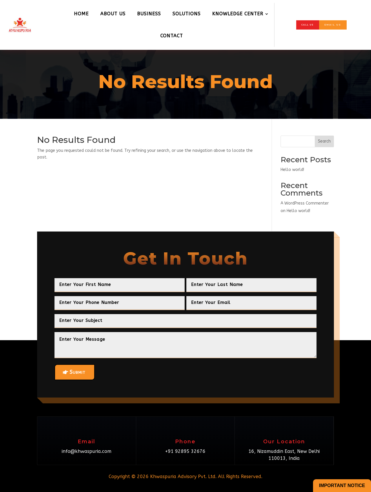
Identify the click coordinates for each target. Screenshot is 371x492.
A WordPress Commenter (305, 203)
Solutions (186, 14)
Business (149, 14)
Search (324, 141)
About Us (113, 14)
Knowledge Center (237, 14)
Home (81, 14)
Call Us (304, 24)
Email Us (336, 25)
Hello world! (292, 169)
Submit (78, 372)
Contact (171, 36)
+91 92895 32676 (185, 451)
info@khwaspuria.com (86, 451)
